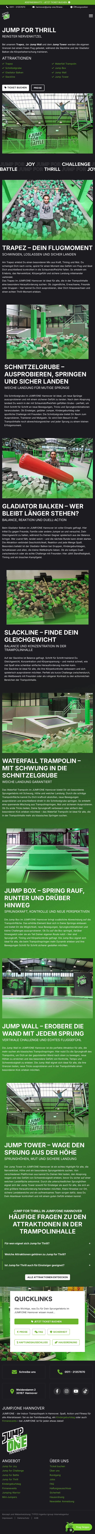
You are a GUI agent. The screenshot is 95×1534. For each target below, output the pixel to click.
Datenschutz (23, 1518)
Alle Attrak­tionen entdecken (47, 1277)
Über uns (54, 1470)
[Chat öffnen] (79, 1527)
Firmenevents (9, 1420)
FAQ (39, 1331)
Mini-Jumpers (9, 1497)
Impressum (7, 1518)
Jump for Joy (9, 1466)
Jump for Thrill (10, 1479)
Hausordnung (66, 1342)
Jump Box (60, 68)
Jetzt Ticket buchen (46, 1321)
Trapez (9, 63)
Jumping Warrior (11, 1492)
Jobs (52, 1479)
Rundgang (55, 1475)
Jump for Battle (10, 1475)
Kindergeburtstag (65, 1417)
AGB (36, 1518)
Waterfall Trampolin (65, 63)
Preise (38, 87)
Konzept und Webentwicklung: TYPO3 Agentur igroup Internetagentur (35, 1514)
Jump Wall (60, 72)
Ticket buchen (15, 87)
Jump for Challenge (13, 1470)
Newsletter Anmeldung (62, 1501)
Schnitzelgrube (13, 68)
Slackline (10, 76)
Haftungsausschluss (32, 1342)
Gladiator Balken (14, 72)
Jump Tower (62, 76)
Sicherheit (58, 1331)
